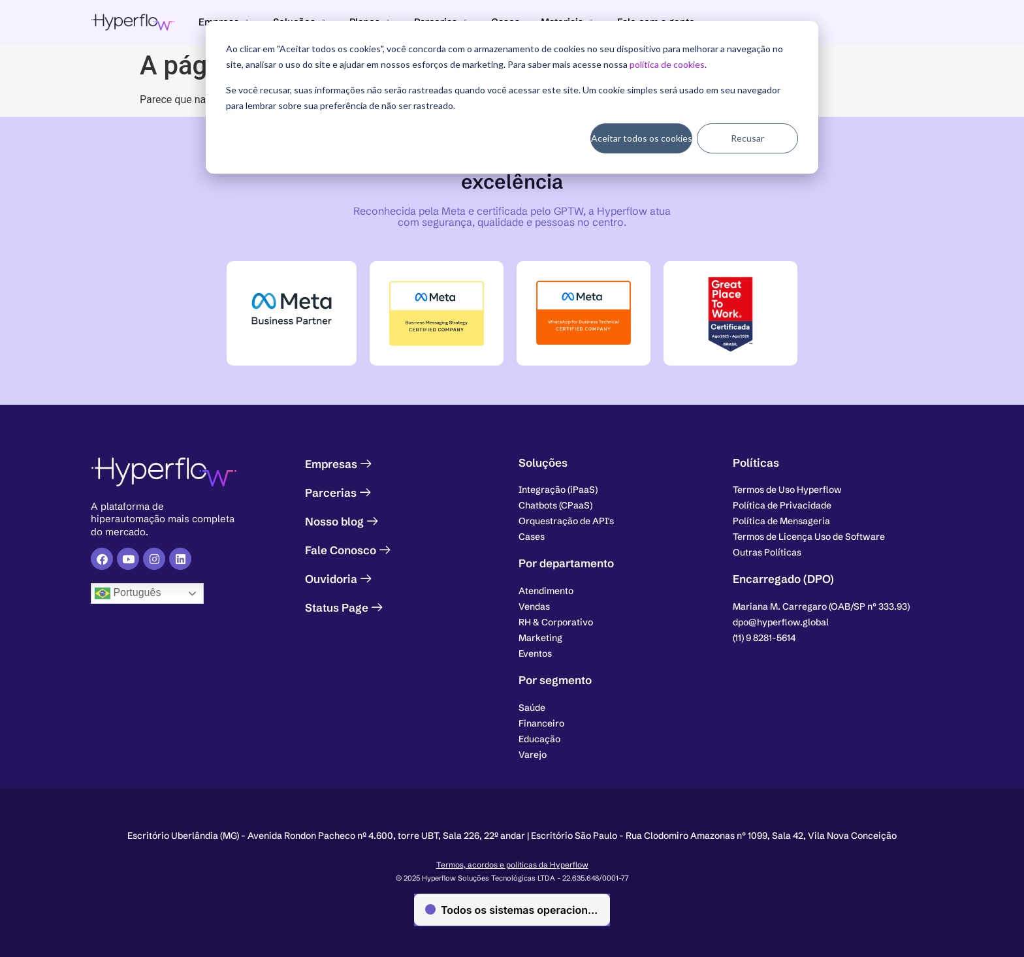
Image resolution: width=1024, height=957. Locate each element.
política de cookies (667, 64)
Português (128, 593)
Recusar (747, 138)
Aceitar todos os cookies (641, 138)
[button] (821, 606)
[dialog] (512, 97)
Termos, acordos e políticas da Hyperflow (512, 865)
